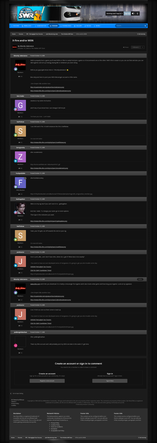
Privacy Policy (15, 403)
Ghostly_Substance (27, 46)
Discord (16, 26)
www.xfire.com (35, 284)
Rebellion (27, 26)
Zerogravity (20, 147)
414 (20, 273)
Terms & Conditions (57, 427)
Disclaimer (54, 429)
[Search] (124, 26)
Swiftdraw (20, 122)
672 (20, 142)
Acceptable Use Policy (57, 431)
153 (20, 353)
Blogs (88, 26)
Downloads (66, 26)
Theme (13, 401)
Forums (55, 26)
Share (126, 47)
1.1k (20, 117)
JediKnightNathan (20, 332)
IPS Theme (14, 400)
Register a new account (47, 381)
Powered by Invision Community (85, 404)
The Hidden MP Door (38, 48)
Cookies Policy (55, 425)
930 (20, 220)
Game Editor (41, 26)
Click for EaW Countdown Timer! (40, 270)
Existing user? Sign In (115, 13)
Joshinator (20, 252)
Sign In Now (109, 381)
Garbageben (20, 199)
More (98, 26)
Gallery (79, 26)
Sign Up (127, 13)
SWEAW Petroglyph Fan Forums (40, 267)
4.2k (20, 76)
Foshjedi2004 (20, 173)
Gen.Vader (20, 96)
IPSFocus (21, 400)
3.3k (20, 194)
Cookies (13, 405)
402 (20, 168)
